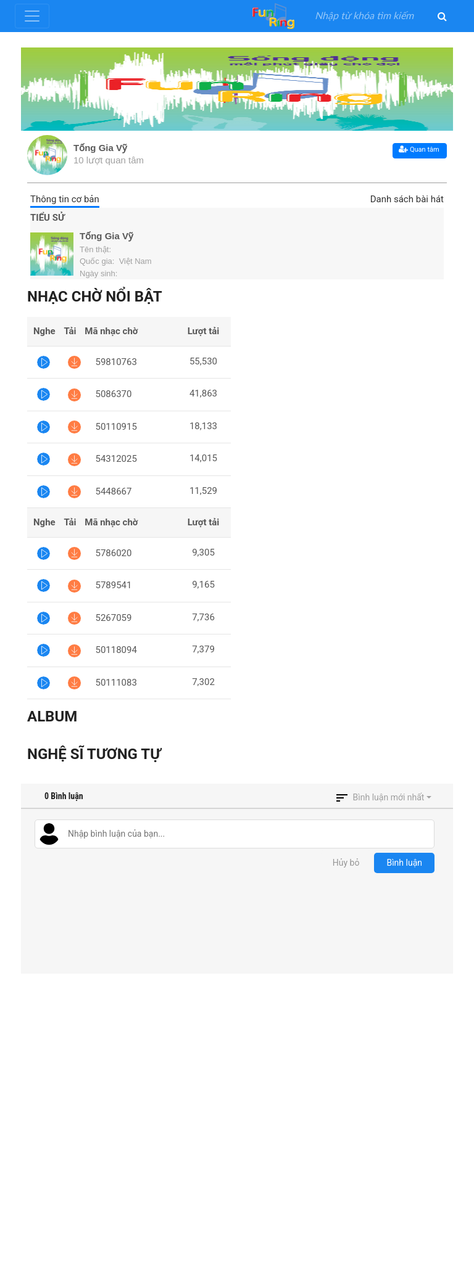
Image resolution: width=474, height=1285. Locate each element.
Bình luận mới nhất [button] (389, 797)
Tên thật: (97, 249)
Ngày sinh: (100, 273)
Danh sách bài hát (407, 199)
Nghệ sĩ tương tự (93, 754)
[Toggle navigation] (32, 16)
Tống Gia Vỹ (100, 147)
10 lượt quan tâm (108, 160)
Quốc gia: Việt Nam (116, 261)
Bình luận (404, 863)
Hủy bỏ (346, 863)
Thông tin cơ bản (64, 199)
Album (52, 716)
